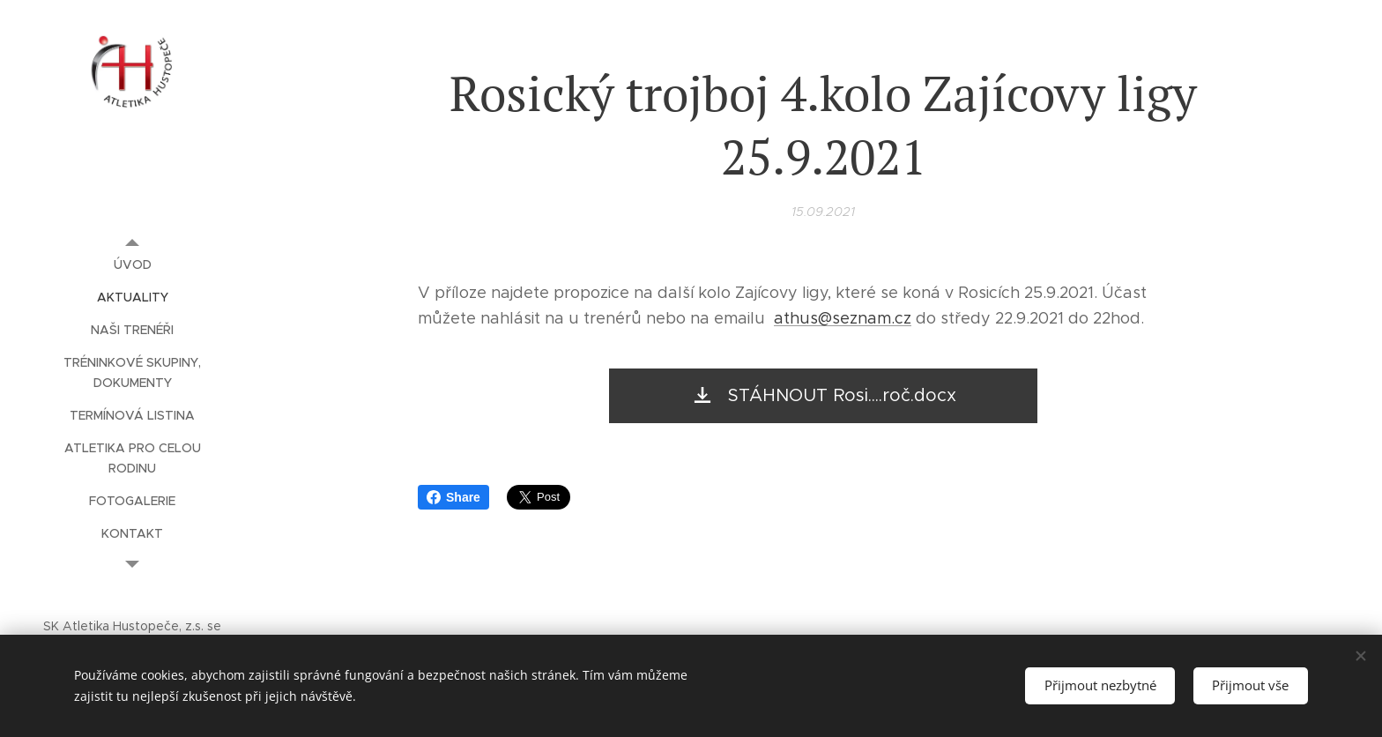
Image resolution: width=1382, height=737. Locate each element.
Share (453, 497)
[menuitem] (132, 265)
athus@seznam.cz (842, 318)
